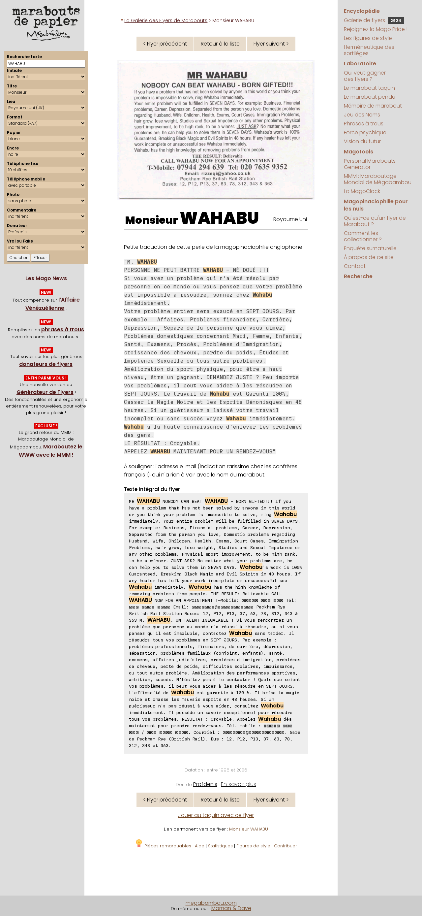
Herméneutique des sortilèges (369, 50)
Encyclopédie (362, 11)
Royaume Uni (290, 219)
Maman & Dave (231, 908)
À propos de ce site (369, 257)
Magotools (358, 151)
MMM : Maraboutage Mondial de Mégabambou (377, 179)
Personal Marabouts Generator (370, 164)
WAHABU (219, 218)
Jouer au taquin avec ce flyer (216, 815)
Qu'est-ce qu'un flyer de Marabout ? (375, 221)
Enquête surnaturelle (370, 248)
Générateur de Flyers (45, 392)
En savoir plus (238, 784)
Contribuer (285, 846)
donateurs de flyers (46, 364)
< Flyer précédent (165, 44)
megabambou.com (211, 903)
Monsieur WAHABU (248, 829)
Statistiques (220, 846)
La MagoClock (362, 191)
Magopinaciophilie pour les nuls (376, 205)
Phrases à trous (363, 123)
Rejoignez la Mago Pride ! (375, 29)
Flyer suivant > (271, 44)
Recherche (358, 276)
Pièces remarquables (163, 846)
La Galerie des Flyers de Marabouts (165, 20)
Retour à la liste (220, 44)
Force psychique (365, 132)
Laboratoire (360, 63)
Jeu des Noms (362, 114)
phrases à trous (62, 329)
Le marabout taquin (369, 88)
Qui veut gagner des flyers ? (365, 76)
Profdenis (205, 784)
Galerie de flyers (374, 20)
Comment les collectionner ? (363, 236)
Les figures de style (368, 38)
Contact (355, 266)
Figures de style (253, 846)
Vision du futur (362, 141)
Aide (199, 846)
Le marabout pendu (369, 97)
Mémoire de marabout (373, 106)
